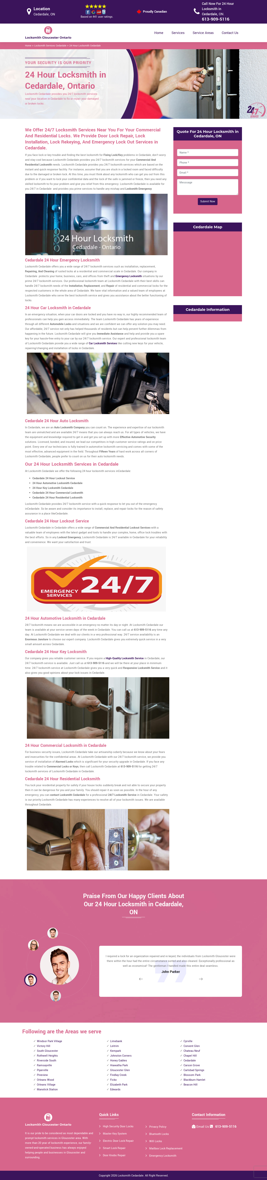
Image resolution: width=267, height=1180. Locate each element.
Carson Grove (192, 1065)
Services (178, 32)
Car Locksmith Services (103, 343)
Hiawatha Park (119, 1065)
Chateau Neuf (192, 1051)
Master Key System (115, 1134)
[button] (55, 995)
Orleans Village (46, 1085)
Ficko (113, 1080)
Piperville (42, 1070)
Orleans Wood (45, 1080)
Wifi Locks (155, 1141)
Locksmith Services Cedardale (50, 45)
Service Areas (203, 32)
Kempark (115, 1051)
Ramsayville (44, 1065)
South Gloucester (47, 1051)
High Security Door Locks (118, 1126)
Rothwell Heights (47, 1056)
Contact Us (230, 32)
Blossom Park (192, 1075)
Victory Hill (43, 1046)
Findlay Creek (118, 1075)
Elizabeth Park (118, 1085)
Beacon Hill (190, 1085)
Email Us (203, 1126)
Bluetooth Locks (159, 1134)
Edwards (115, 1089)
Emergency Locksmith (129, 276)
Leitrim (114, 1046)
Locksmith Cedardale (131, 1176)
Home (158, 32)
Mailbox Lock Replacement (165, 1148)
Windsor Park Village (49, 1041)
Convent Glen (192, 1046)
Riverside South (46, 1061)
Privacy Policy (157, 1127)
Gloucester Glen (120, 1070)
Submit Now (207, 201)
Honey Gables (118, 1061)
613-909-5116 (215, 19)
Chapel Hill (190, 1056)
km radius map (207, 263)
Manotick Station (47, 1089)
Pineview (42, 1075)
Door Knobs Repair (114, 1155)
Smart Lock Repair (114, 1148)
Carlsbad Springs (194, 1070)
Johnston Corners (121, 1056)
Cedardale (190, 1061)
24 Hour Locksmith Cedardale (85, 45)
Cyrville (188, 1041)
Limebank (116, 1041)
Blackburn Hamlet (194, 1080)
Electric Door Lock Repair (118, 1141)
